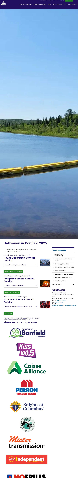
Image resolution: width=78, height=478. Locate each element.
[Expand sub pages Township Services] (32, 7)
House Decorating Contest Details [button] (15, 265)
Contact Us (43, 2)
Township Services (25, 7)
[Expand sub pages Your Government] (76, 7)
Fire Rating (60, 2)
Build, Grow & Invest (54, 7)
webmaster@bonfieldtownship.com (64, 305)
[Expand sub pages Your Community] (46, 7)
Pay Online (51, 2)
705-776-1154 (59, 302)
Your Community (39, 7)
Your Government (69, 7)
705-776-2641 (61, 300)
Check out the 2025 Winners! (13, 271)
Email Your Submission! (12, 292)
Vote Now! (8, 313)
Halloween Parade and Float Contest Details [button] (18, 306)
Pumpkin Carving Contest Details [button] (15, 285)
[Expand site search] (75, 2)
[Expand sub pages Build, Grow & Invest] (61, 7)
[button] (45, 262)
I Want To (69, 2)
